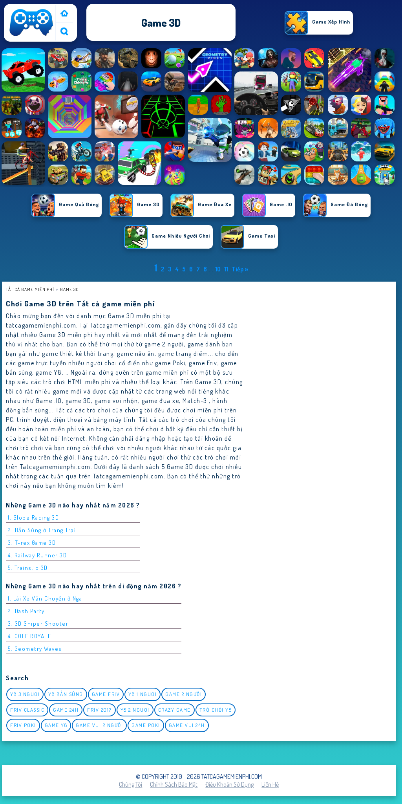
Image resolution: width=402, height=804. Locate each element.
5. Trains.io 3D (28, 567)
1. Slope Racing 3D (33, 517)
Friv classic (27, 710)
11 (226, 269)
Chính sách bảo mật (173, 784)
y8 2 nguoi (135, 710)
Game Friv (106, 694)
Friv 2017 (99, 710)
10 (218, 269)
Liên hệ (270, 784)
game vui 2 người (99, 725)
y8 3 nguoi (25, 694)
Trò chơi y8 (215, 710)
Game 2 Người (183, 694)
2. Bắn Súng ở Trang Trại (42, 530)
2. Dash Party (26, 611)
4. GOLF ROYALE (29, 636)
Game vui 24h (187, 725)
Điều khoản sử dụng (229, 784)
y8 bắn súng (65, 694)
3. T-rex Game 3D (32, 542)
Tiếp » (240, 269)
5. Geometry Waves (35, 648)
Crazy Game (174, 710)
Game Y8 (56, 725)
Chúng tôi (130, 784)
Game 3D (69, 289)
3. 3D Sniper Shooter (38, 623)
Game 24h (66, 710)
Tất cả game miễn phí (30, 289)
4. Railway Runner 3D (37, 555)
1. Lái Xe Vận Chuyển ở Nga (45, 598)
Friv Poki (23, 725)
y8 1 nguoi (142, 694)
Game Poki (146, 725)
